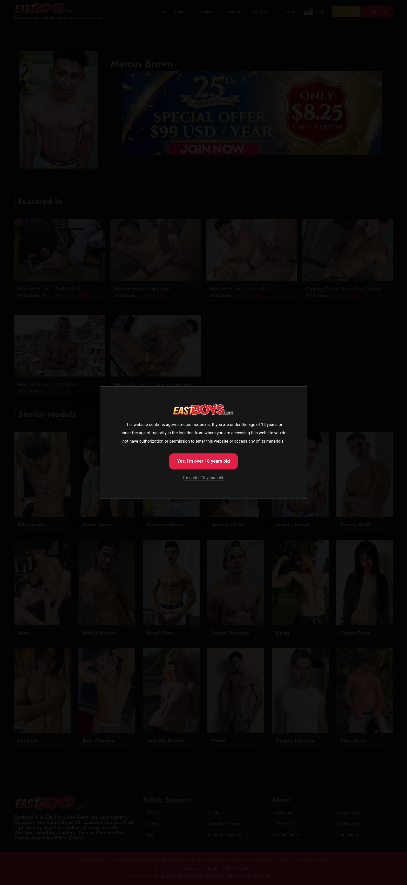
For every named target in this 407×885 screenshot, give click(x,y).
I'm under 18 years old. (203, 478)
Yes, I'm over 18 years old (203, 461)
